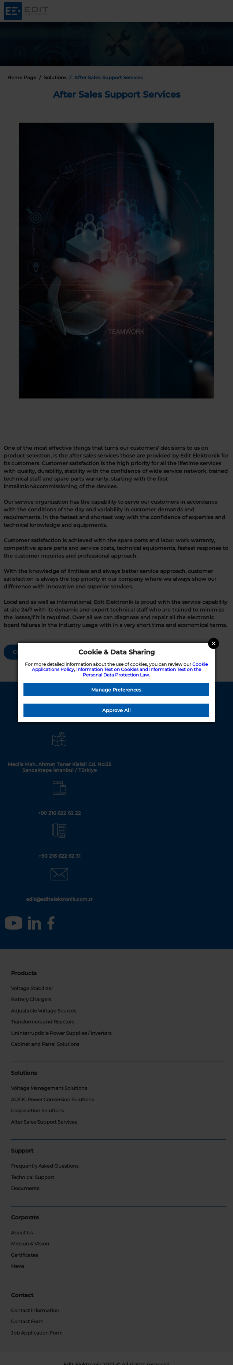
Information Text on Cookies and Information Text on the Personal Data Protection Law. (138, 672)
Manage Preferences (116, 690)
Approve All (116, 710)
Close (213, 643)
